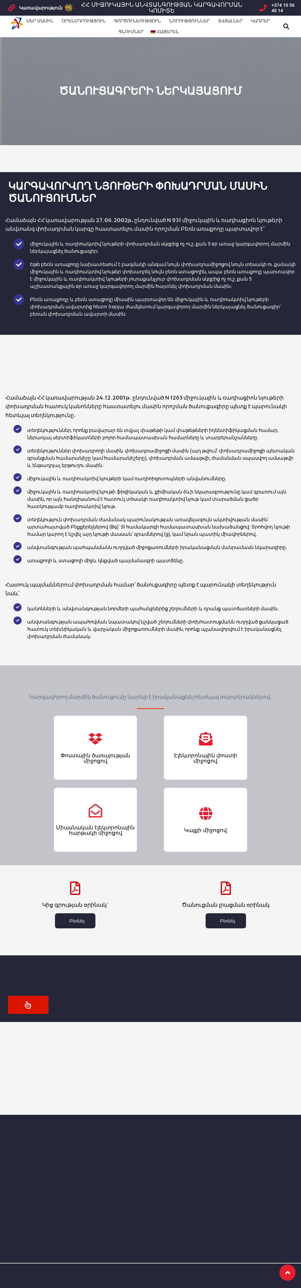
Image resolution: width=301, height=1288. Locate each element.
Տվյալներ (230, 20)
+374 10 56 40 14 (283, 7)
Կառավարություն (41, 8)
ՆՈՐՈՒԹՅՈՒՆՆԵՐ (189, 20)
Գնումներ (131, 31)
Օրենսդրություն (84, 20)
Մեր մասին (39, 20)
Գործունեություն (137, 20)
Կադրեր (260, 20)
